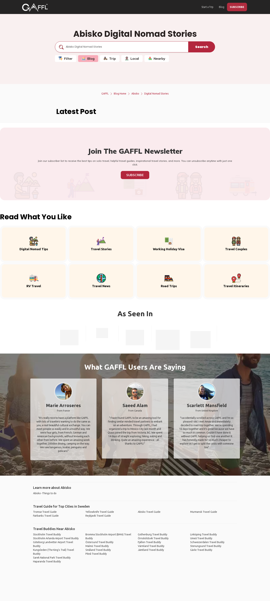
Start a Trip (207, 7)
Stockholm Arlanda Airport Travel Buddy (56, 538)
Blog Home (120, 93)
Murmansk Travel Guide (203, 511)
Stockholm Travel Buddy (47, 534)
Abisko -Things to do (44, 493)
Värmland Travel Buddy (151, 546)
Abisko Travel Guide (149, 511)
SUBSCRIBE (237, 7)
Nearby (156, 58)
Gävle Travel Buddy (201, 549)
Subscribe (135, 175)
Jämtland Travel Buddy (151, 549)
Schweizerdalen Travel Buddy (207, 542)
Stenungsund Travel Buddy (205, 546)
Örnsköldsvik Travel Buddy (153, 538)
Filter (66, 58)
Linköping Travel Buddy (203, 534)
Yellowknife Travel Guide (99, 511)
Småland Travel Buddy (98, 549)
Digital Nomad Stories (156, 93)
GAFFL (105, 93)
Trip (110, 58)
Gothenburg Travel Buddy (152, 534)
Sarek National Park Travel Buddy (52, 557)
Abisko (135, 93)
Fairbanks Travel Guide (46, 515)
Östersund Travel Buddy (99, 542)
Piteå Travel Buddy (96, 553)
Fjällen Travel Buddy (149, 542)
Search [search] (201, 46)
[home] (35, 7)
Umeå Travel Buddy (201, 538)
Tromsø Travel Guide (45, 511)
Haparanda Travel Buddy (47, 561)
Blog (221, 7)
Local (132, 58)
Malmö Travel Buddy (97, 546)
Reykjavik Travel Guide (98, 515)
